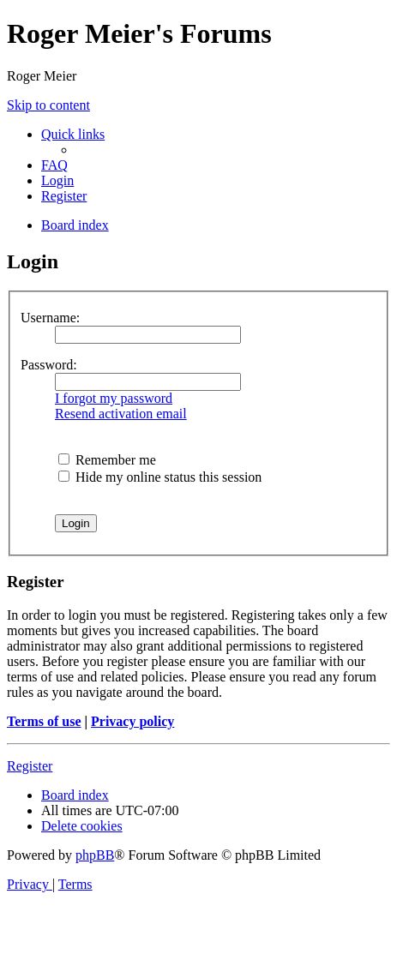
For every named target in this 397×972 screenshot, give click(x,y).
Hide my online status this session (160, 477)
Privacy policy (132, 721)
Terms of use (44, 721)
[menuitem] (54, 165)
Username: (50, 317)
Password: (49, 364)
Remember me (107, 460)
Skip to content (48, 105)
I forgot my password (113, 398)
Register (29, 766)
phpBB (94, 855)
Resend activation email (121, 413)
